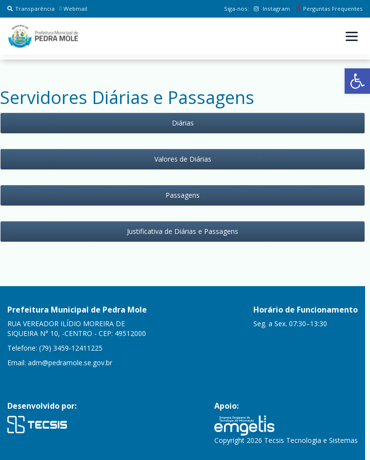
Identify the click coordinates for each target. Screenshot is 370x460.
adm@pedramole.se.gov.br (70, 362)
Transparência (31, 8)
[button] (357, 81)
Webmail (73, 8)
